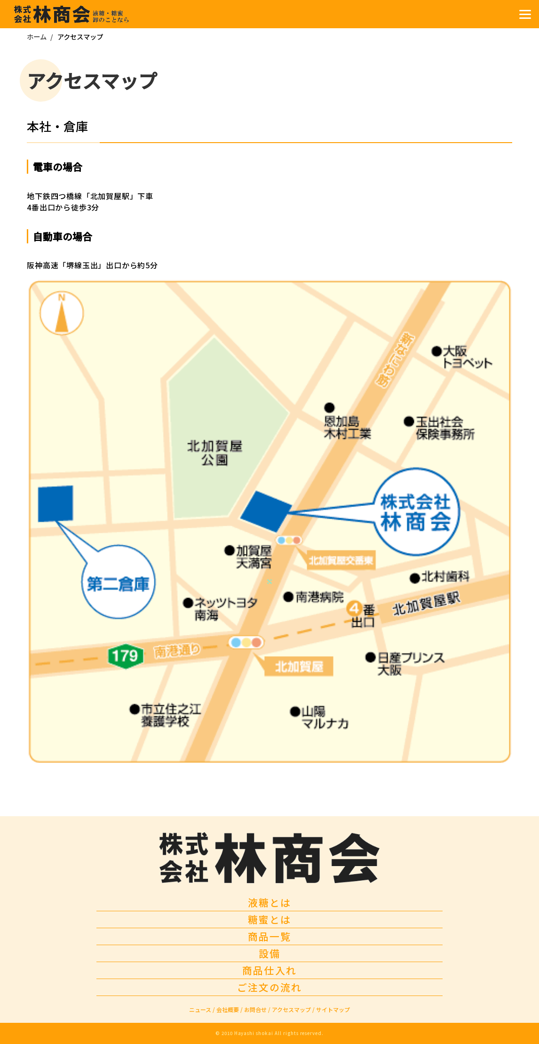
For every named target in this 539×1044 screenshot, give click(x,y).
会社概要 (229, 1009)
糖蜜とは (269, 919)
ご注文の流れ (269, 987)
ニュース (202, 1009)
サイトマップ (333, 1009)
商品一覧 (269, 936)
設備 (269, 953)
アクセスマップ (293, 1009)
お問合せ (257, 1009)
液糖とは (269, 902)
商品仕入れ (269, 970)
